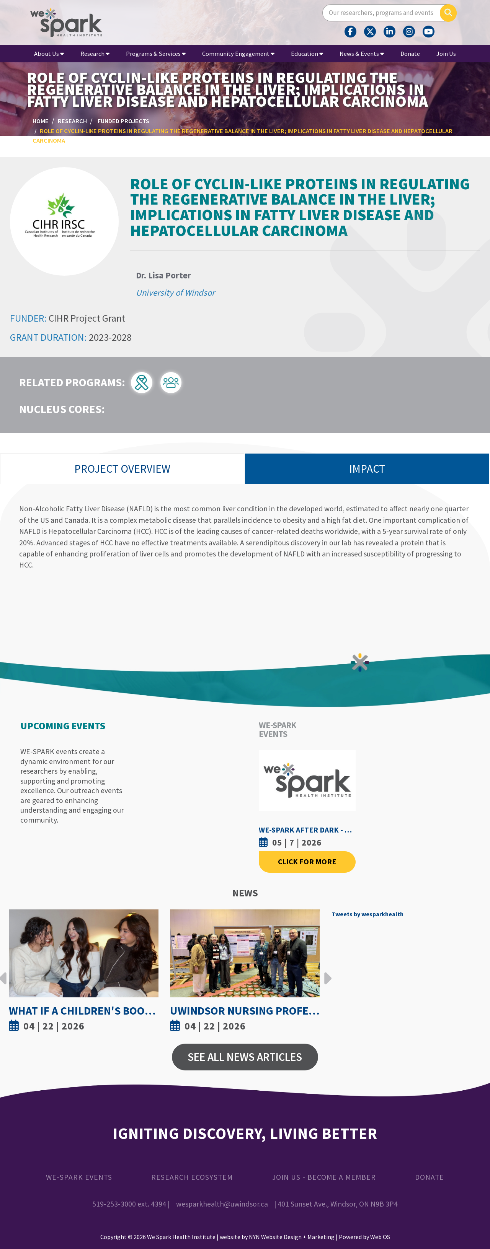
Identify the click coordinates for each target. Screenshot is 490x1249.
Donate (410, 53)
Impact (367, 469)
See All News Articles (245, 1057)
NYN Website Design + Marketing (292, 1237)
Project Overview (122, 469)
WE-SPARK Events (79, 1177)
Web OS (380, 1237)
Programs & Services (156, 53)
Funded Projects (123, 121)
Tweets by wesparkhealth (367, 914)
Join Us (446, 53)
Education (307, 53)
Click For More (307, 861)
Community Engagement (238, 53)
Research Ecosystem (192, 1177)
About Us (49, 53)
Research (94, 53)
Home (41, 121)
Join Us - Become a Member (324, 1177)
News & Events (362, 53)
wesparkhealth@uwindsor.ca (222, 1203)
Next (326, 972)
